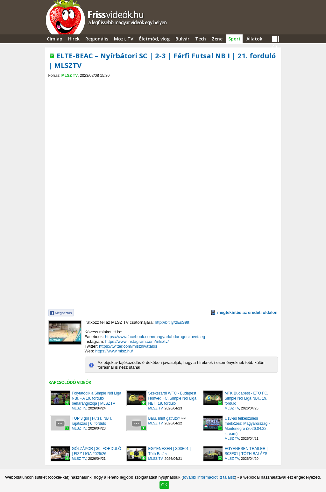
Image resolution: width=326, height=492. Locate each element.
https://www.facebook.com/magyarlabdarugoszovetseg (155, 336)
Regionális (96, 39)
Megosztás (63, 313)
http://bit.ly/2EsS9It (172, 322)
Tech (200, 39)
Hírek (74, 39)
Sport (234, 39)
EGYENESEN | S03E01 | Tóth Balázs (169, 451)
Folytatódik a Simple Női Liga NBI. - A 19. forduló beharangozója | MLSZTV (96, 398)
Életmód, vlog (154, 39)
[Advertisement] (163, 83)
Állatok (254, 39)
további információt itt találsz (209, 477)
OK (164, 484)
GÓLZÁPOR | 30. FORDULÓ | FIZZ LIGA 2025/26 (96, 451)
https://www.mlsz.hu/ (114, 351)
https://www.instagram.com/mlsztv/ (137, 341)
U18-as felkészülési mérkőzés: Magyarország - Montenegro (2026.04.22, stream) (247, 426)
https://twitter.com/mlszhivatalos (128, 346)
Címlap (54, 39)
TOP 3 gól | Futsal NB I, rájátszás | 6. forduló (92, 421)
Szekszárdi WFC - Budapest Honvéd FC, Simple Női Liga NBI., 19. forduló (172, 398)
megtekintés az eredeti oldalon (247, 312)
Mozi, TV (123, 39)
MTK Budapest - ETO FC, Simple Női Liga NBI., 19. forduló (246, 398)
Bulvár (182, 39)
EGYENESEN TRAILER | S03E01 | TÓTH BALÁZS (246, 451)
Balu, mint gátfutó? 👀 (167, 418)
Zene (217, 39)
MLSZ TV (69, 75)
